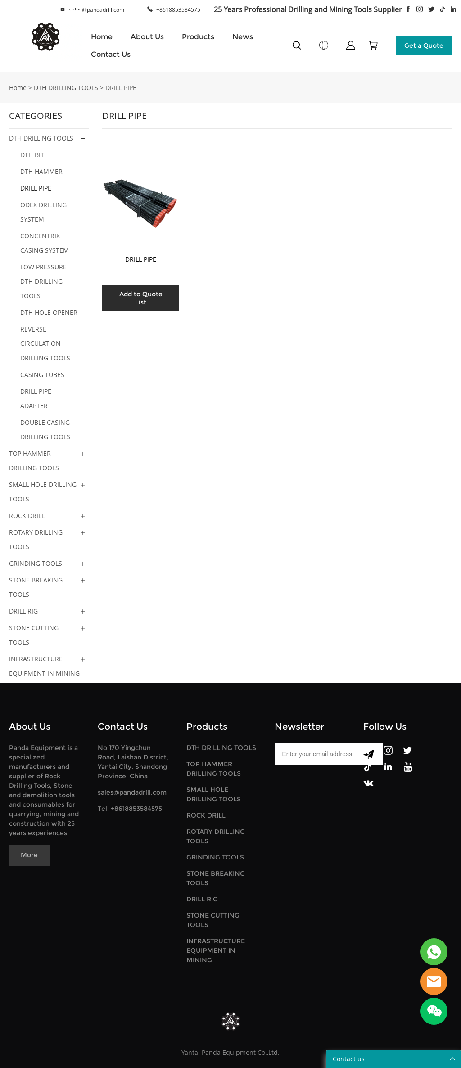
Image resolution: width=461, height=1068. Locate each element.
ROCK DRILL (27, 515)
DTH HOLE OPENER (48, 312)
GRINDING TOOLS (35, 563)
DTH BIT (32, 154)
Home (102, 36)
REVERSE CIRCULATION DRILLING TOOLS (45, 343)
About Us (147, 36)
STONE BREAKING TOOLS (36, 587)
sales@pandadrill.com (96, 10)
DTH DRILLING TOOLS (66, 87)
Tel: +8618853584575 (130, 808)
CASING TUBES (42, 374)
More (29, 855)
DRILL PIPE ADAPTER (35, 398)
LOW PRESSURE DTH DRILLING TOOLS (43, 281)
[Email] (314, 754)
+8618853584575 (178, 10)
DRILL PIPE (120, 87)
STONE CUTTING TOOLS (34, 634)
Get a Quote (423, 45)
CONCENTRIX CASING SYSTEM (44, 243)
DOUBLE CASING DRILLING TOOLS (45, 429)
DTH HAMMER (41, 171)
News (242, 36)
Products (198, 36)
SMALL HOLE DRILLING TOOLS (43, 491)
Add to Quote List (141, 298)
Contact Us (111, 54)
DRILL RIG (23, 611)
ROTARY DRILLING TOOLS (36, 539)
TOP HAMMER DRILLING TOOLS (34, 460)
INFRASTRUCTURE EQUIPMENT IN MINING (44, 665)
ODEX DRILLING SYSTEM (43, 211)
